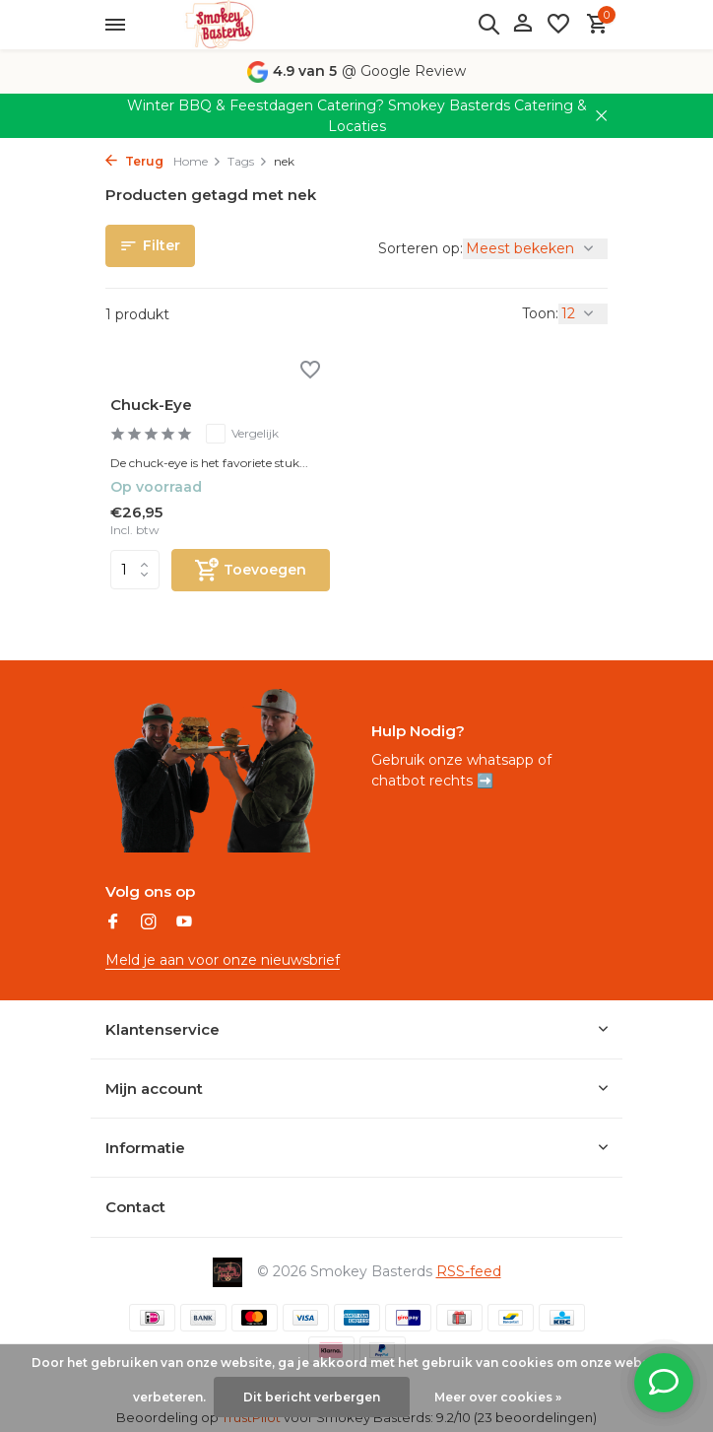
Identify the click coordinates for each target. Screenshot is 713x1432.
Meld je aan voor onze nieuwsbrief (222, 960)
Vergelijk (242, 434)
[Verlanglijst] (558, 25)
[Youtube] (184, 923)
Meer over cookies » (497, 1397)
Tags (247, 161)
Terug (134, 161)
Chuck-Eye (151, 404)
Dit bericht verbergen (311, 1397)
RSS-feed (468, 1271)
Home (197, 161)
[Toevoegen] (250, 570)
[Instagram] (149, 923)
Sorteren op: (420, 248)
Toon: (540, 313)
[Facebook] (113, 923)
